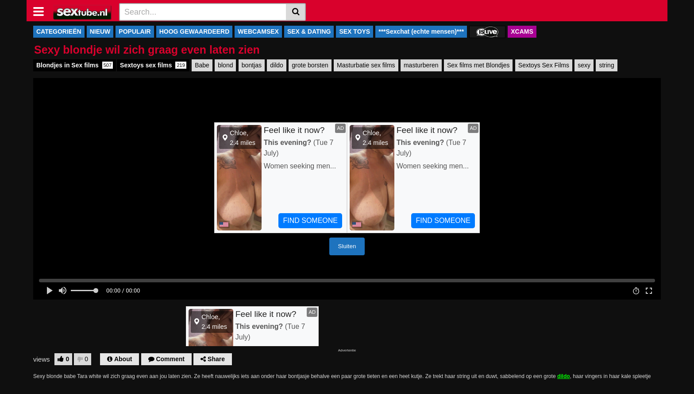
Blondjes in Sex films (74, 65)
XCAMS (522, 31)
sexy (584, 65)
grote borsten (310, 65)
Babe (202, 65)
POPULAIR (134, 31)
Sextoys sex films (153, 65)
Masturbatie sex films (366, 65)
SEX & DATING (309, 31)
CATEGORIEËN (58, 31)
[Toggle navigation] (41, 10)
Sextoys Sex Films (543, 65)
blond (225, 65)
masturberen (421, 65)
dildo (276, 65)
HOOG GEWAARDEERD (194, 31)
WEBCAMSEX (258, 31)
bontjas (252, 65)
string (606, 65)
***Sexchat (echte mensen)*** (421, 31)
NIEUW (100, 31)
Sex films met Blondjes (478, 65)
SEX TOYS (354, 31)
